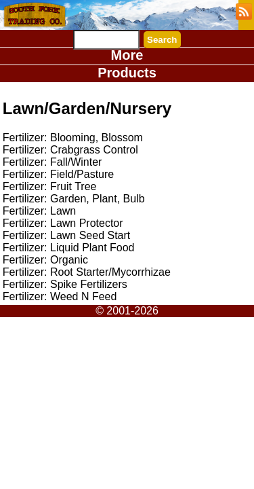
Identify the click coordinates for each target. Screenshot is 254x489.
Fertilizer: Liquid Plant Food (69, 247)
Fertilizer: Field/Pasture (58, 174)
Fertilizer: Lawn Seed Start (67, 235)
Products (127, 72)
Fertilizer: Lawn (39, 211)
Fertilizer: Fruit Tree (50, 186)
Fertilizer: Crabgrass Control (70, 150)
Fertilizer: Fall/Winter (52, 162)
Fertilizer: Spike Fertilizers (65, 284)
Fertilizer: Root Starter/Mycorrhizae (87, 272)
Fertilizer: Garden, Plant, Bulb (74, 198)
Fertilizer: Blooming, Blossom (73, 137)
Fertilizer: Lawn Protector (63, 223)
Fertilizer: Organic (45, 260)
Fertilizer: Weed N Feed (60, 296)
